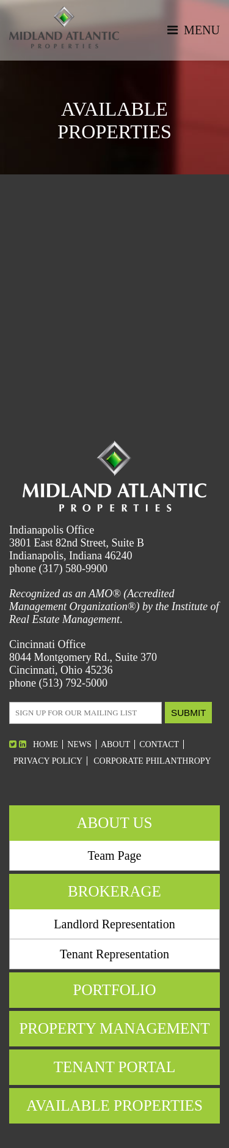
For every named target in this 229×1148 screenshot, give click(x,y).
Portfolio (114, 990)
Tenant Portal (115, 1067)
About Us (115, 822)
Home (45, 744)
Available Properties (114, 1105)
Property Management (114, 1028)
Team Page (114, 855)
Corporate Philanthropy (152, 761)
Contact (159, 744)
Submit (188, 712)
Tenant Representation (114, 954)
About (115, 744)
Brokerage (114, 891)
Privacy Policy (47, 761)
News (79, 744)
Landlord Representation (114, 924)
